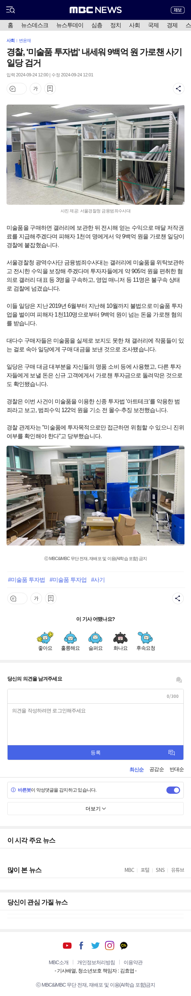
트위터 (95, 945)
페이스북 (81, 945)
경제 (172, 25)
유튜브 (67, 945)
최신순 (136, 769)
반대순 (177, 769)
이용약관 (133, 962)
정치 (115, 25)
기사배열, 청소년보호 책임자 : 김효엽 (95, 971)
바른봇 (21, 790)
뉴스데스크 (34, 25)
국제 (153, 25)
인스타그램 (110, 945)
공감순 (156, 769)
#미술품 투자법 (26, 579)
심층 (96, 25)
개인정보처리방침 (96, 962)
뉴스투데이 (69, 25)
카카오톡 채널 (124, 945)
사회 (134, 25)
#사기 (98, 579)
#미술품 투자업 (68, 579)
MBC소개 (58, 962)
